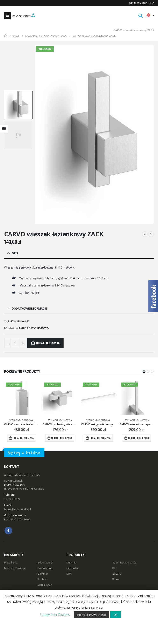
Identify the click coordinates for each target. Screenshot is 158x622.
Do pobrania (45, 568)
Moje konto (11, 562)
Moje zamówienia (15, 568)
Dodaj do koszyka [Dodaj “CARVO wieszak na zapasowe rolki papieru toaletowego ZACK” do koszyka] (138, 438)
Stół (68, 573)
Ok (115, 615)
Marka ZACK (44, 585)
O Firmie (42, 573)
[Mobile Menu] (7, 15)
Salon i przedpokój (124, 562)
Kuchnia (71, 562)
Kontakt (42, 579)
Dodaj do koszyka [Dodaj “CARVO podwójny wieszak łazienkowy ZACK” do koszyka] (61, 438)
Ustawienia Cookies (55, 614)
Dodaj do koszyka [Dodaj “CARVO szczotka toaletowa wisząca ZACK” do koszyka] (23, 438)
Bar (114, 568)
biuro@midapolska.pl (17, 509)
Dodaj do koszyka (48, 343)
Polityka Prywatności (91, 615)
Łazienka (72, 568)
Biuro (115, 579)
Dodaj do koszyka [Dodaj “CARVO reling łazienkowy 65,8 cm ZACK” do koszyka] (100, 438)
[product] (21, 398)
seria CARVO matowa (34, 328)
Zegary (116, 573)
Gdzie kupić (44, 562)
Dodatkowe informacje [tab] (29, 308)
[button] (144, 371)
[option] (18, 105)
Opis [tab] (15, 253)
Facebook (8, 530)
